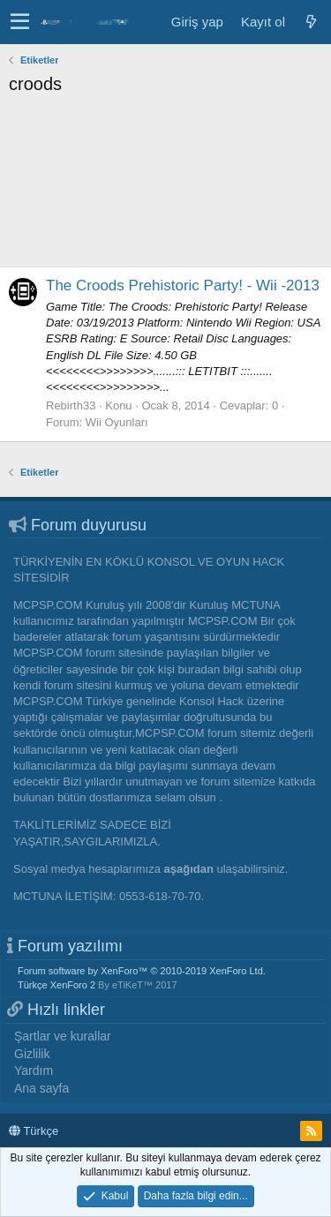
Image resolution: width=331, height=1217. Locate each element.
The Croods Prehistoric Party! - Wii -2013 (183, 285)
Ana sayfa (41, 1088)
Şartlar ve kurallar (62, 1036)
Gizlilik (31, 1054)
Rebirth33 (70, 405)
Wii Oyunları (117, 422)
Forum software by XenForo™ (142, 970)
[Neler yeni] (310, 21)
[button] (20, 22)
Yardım (33, 1070)
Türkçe (33, 1131)
